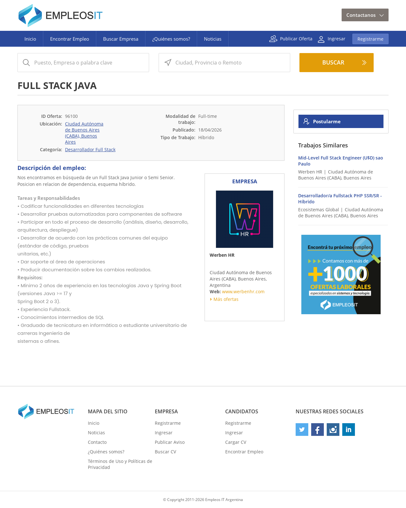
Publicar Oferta (296, 38)
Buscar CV (165, 452)
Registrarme (370, 39)
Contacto (97, 442)
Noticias (212, 39)
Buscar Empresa (120, 39)
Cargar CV (235, 442)
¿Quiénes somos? (171, 39)
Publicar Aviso (170, 442)
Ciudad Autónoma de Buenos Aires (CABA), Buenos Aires (84, 133)
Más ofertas (226, 299)
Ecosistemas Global (318, 210)
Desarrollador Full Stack (90, 149)
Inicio (30, 39)
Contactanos (361, 15)
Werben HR (310, 172)
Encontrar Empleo (69, 39)
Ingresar (336, 38)
